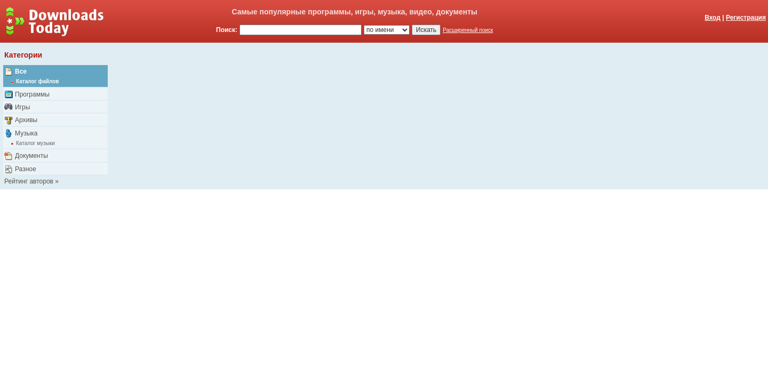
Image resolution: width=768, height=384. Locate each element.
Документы (31, 155)
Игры (22, 107)
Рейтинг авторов (28, 181)
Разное (25, 169)
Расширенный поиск (468, 30)
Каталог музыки (35, 143)
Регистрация (746, 17)
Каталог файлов (37, 81)
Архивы (26, 120)
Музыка (26, 133)
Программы (32, 94)
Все (21, 71)
